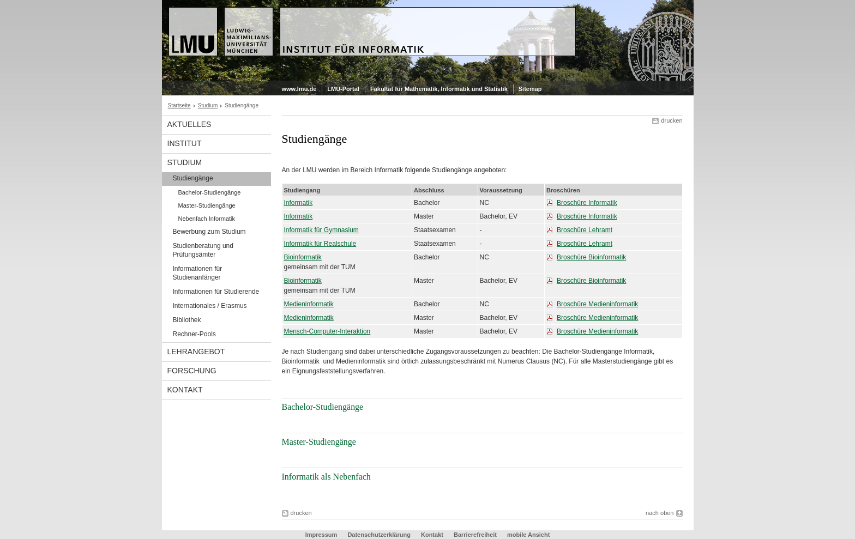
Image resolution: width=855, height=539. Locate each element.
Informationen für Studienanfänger (197, 273)
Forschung (191, 370)
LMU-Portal (343, 89)
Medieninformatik (309, 304)
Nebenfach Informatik (207, 218)
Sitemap (530, 89)
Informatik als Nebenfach (326, 476)
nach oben (659, 513)
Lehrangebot (196, 351)
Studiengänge (193, 178)
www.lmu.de (299, 89)
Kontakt (185, 389)
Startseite (179, 105)
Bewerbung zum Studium (209, 231)
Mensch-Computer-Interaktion (327, 331)
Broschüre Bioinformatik (591, 257)
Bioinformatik (303, 257)
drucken (671, 120)
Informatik (298, 203)
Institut (184, 143)
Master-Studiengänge (207, 205)
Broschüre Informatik (587, 203)
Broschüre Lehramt (584, 230)
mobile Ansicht (528, 534)
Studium (208, 105)
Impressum (321, 534)
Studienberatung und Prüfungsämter (203, 250)
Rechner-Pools (194, 334)
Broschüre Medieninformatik (597, 304)
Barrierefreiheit (476, 534)
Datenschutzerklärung (379, 534)
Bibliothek (187, 320)
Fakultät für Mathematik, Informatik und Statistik (439, 89)
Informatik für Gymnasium (321, 230)
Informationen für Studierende (216, 291)
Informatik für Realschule (320, 243)
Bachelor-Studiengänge (209, 192)
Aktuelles (189, 124)
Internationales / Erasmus (210, 306)
